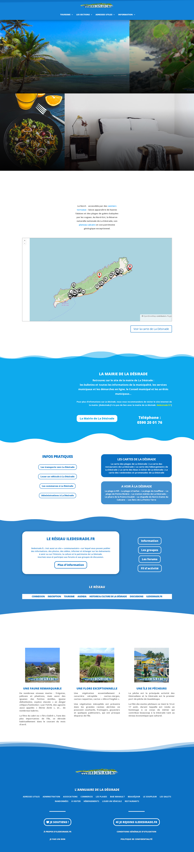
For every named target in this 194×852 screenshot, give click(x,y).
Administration (51, 796)
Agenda (82, 596)
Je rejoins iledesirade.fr (138, 822)
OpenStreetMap (150, 316)
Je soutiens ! (59, 822)
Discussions (136, 596)
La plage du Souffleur (153, 491)
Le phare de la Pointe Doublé (120, 496)
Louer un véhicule (112, 801)
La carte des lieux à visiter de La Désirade (141, 469)
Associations (70, 796)
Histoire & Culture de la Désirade (108, 596)
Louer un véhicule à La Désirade (57, 476)
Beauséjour (134, 796)
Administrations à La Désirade (57, 495)
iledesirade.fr (154, 596)
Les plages (101, 796)
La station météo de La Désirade (149, 493)
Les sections (83, 14)
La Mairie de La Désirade (97, 418)
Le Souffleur (150, 796)
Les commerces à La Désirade (57, 486)
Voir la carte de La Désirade (151, 329)
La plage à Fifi (112, 491)
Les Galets (165, 796)
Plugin (169, 316)
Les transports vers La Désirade (57, 467)
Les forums (149, 559)
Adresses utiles (104, 14)
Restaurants (132, 801)
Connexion (38, 596)
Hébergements (91, 801)
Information (125, 14)
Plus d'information (71, 565)
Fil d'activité (150, 568)
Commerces (87, 796)
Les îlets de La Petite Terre (142, 499)
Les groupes (149, 550)
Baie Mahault (117, 796)
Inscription (54, 596)
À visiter (76, 801)
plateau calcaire (87, 224)
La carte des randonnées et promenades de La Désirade (138, 471)
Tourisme (65, 14)
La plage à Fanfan (130, 491)
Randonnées (61, 801)
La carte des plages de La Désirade (129, 463)
